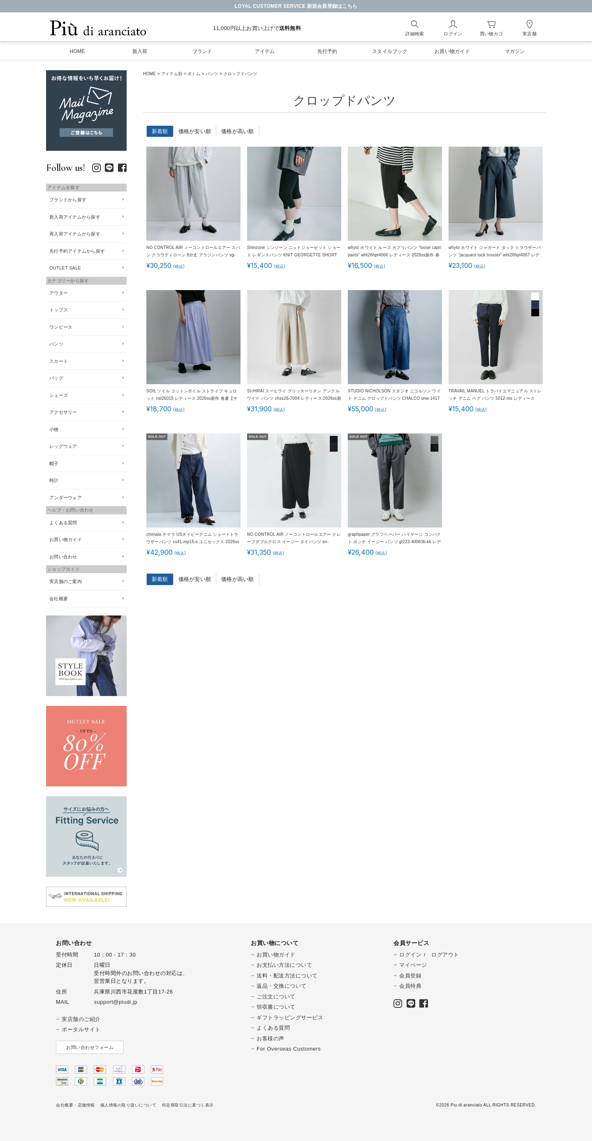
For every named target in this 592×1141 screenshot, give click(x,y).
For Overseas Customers (289, 1049)
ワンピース (60, 327)
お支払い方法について (284, 965)
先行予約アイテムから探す (77, 251)
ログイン (410, 955)
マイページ (413, 965)
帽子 (54, 463)
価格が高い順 (237, 131)
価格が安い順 (194, 131)
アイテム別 (171, 73)
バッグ (56, 378)
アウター (58, 292)
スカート (58, 361)
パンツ (212, 73)
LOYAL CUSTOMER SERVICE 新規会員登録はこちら (296, 6)
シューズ (58, 395)
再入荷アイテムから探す (74, 233)
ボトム (193, 73)
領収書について (276, 1007)
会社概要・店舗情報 (75, 1105)
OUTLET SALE (65, 267)
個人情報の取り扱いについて (128, 1105)
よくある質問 (63, 522)
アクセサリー (63, 412)
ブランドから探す (67, 199)
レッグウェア (63, 446)
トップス (58, 309)
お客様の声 (270, 1038)
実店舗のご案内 (65, 581)
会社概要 (58, 598)
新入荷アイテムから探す (74, 216)
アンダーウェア (65, 497)
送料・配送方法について (287, 976)
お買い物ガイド (65, 539)
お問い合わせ (63, 556)
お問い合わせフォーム (89, 1047)
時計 (54, 480)
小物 (54, 429)
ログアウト (445, 955)
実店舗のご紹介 (81, 1019)
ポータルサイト (81, 1029)
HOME (149, 73)
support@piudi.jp (115, 1002)
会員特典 (410, 986)
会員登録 (410, 976)
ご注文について (276, 996)
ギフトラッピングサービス (290, 1017)
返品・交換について (282, 986)
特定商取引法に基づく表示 (188, 1105)
